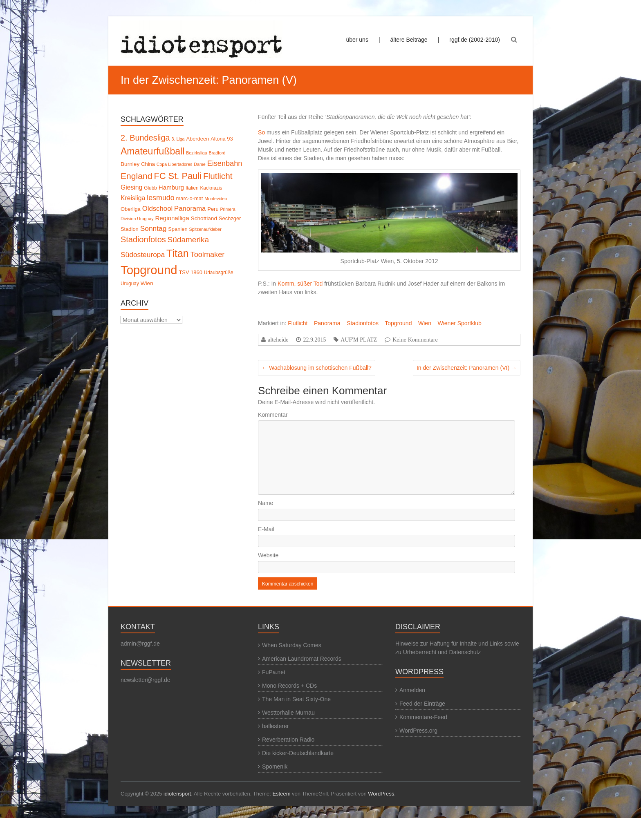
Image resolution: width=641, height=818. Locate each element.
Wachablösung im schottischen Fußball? (317, 367)
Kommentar (272, 414)
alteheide (278, 339)
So (261, 132)
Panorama (327, 323)
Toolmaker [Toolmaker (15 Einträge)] (208, 254)
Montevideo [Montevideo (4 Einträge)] (215, 198)
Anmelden (412, 690)
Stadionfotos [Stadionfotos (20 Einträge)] (143, 239)
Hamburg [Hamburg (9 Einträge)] (171, 187)
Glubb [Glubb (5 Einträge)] (150, 188)
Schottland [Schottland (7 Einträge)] (204, 218)
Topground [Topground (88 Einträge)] (149, 270)
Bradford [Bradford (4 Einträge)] (217, 152)
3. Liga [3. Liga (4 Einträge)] (178, 138)
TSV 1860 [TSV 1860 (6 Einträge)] (190, 272)
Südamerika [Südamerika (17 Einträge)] (188, 239)
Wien (424, 323)
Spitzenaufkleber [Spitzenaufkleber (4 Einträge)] (205, 229)
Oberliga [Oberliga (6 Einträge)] (131, 209)
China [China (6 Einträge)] (148, 164)
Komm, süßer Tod (300, 283)
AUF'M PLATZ (359, 339)
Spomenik (274, 766)
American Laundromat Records (301, 658)
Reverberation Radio (288, 739)
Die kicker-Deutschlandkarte (298, 753)
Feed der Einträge (422, 703)
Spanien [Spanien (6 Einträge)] (177, 229)
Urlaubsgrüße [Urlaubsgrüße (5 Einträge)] (218, 272)
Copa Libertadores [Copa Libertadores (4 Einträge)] (175, 164)
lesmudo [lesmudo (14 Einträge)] (160, 198)
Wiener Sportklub (459, 323)
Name (265, 503)
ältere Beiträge (409, 39)
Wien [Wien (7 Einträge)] (147, 283)
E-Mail (266, 529)
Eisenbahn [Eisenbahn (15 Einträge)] (224, 163)
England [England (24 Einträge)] (136, 176)
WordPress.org (418, 730)
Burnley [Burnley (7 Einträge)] (130, 164)
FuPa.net (273, 672)
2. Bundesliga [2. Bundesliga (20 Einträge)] (145, 137)
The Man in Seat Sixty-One (296, 699)
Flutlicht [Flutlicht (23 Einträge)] (218, 176)
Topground (398, 323)
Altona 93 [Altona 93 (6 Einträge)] (222, 139)
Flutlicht (297, 323)
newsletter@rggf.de (145, 680)
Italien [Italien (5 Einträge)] (192, 188)
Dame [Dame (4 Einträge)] (199, 164)
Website (268, 555)
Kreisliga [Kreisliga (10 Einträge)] (133, 197)
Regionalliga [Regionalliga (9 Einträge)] (172, 218)
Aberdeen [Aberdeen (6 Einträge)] (197, 139)
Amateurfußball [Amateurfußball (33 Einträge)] (152, 151)
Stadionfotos (363, 323)
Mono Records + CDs (289, 685)
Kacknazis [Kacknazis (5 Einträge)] (211, 188)
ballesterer (275, 726)
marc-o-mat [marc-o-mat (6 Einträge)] (189, 198)
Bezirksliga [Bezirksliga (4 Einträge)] (196, 152)
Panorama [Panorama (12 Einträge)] (190, 208)
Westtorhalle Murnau (288, 712)
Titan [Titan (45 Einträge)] (177, 253)
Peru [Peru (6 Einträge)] (212, 209)
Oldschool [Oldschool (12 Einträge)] (157, 208)
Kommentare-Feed (423, 717)
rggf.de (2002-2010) (474, 39)
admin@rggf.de (140, 643)
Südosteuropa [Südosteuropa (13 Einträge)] (143, 254)
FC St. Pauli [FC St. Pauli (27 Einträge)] (178, 176)
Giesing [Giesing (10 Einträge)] (131, 187)
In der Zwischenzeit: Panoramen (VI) (467, 367)
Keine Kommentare (415, 339)
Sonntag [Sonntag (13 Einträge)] (153, 228)
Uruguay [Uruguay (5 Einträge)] (130, 283)
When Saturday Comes (291, 645)
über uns (357, 39)
